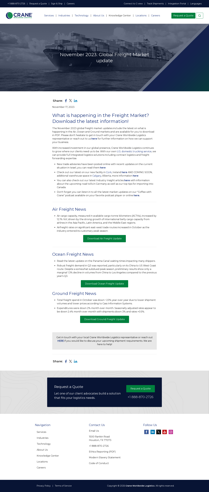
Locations (141, 15)
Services (49, 15)
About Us (98, 15)
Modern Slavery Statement (105, 457)
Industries (64, 15)
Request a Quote (38, 3)
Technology (82, 15)
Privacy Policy (44, 485)
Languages (196, 3)
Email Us (94, 430)
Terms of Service (63, 485)
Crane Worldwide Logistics (140, 485)
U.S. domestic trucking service (134, 151)
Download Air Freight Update (104, 238)
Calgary (96, 175)
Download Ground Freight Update (104, 319)
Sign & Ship (57, 3)
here (94, 138)
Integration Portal (177, 3)
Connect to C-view (133, 3)
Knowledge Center (120, 15)
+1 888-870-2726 (16, 3)
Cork (109, 172)
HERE (60, 340)
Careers (70, 3)
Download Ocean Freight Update (104, 283)
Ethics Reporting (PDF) (102, 451)
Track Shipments (155, 3)
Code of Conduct (99, 463)
